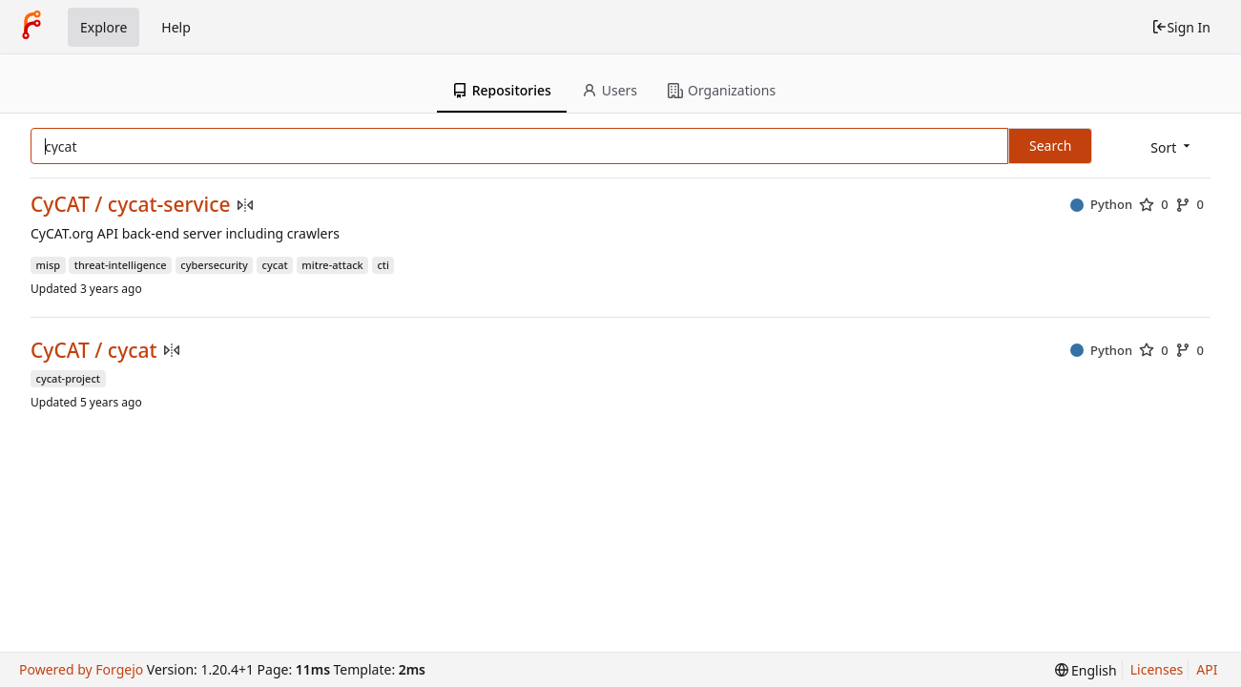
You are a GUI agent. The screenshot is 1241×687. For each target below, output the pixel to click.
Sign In (1180, 27)
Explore (103, 27)
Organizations (722, 90)
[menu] (1172, 147)
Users (609, 90)
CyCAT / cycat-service (131, 205)
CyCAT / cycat (94, 351)
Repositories (501, 90)
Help (176, 27)
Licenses (1157, 669)
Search (1050, 145)
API (1206, 669)
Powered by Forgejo (81, 669)
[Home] (31, 26)
